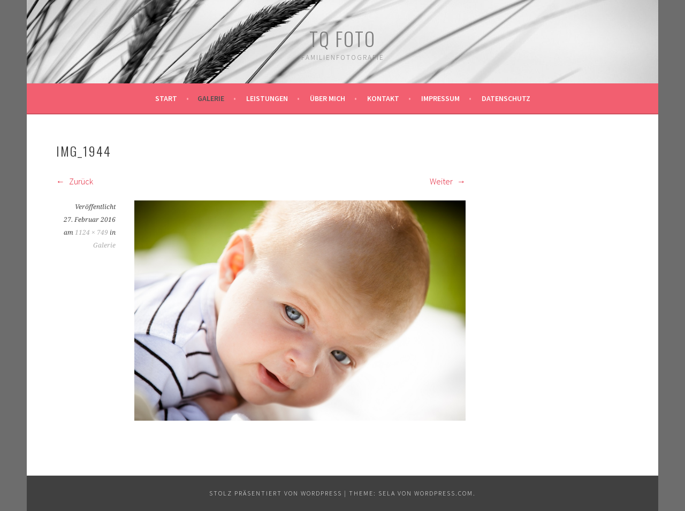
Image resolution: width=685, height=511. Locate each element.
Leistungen (267, 98)
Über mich (327, 98)
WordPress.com (443, 493)
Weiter (448, 181)
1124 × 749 (91, 232)
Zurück (74, 181)
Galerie (210, 98)
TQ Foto (342, 38)
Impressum (440, 98)
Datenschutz (506, 98)
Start (166, 98)
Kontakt (383, 98)
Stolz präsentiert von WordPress (275, 493)
